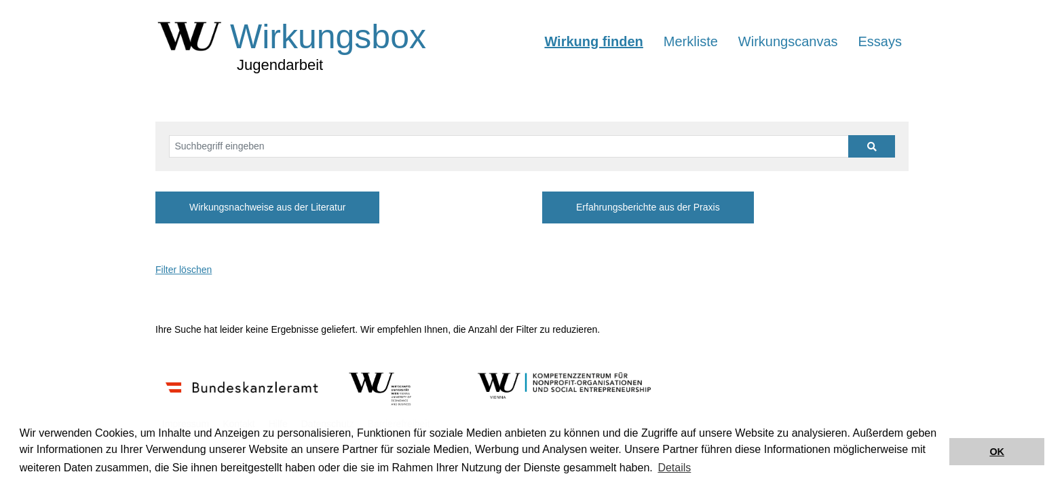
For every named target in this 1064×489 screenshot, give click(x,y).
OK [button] (996, 451)
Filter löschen (183, 269)
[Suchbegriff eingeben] (509, 146)
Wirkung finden (593, 41)
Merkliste (691, 41)
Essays (880, 41)
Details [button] (674, 467)
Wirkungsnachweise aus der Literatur (267, 207)
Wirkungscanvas (788, 41)
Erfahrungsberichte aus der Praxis (648, 207)
